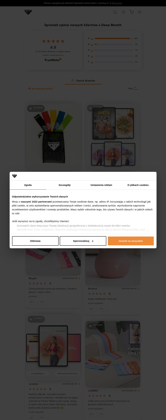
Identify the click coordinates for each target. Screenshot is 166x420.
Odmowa (35, 240)
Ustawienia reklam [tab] (101, 184)
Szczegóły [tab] (65, 184)
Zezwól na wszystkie (131, 240)
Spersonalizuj (83, 240)
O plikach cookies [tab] (138, 184)
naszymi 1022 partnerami (36, 201)
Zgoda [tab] (28, 184)
